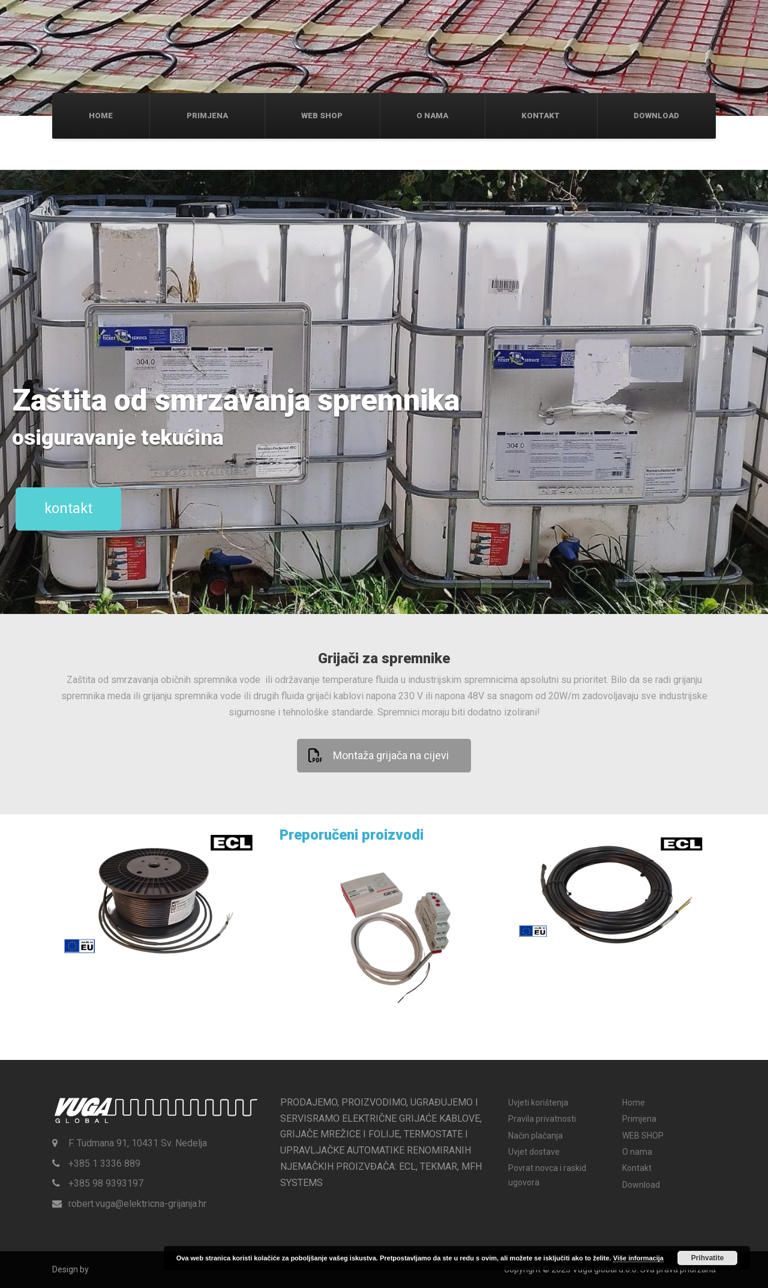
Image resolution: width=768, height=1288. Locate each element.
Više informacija (638, 1258)
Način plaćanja (535, 1135)
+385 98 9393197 (105, 1183)
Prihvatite (707, 1258)
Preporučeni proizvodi (352, 834)
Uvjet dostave (534, 1152)
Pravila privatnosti (542, 1119)
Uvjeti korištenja (538, 1102)
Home (101, 115)
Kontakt (540, 115)
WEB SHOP (322, 115)
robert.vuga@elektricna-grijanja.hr (137, 1203)
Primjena (207, 115)
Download (656, 115)
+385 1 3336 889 (104, 1163)
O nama (432, 115)
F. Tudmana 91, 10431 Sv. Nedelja (137, 1143)
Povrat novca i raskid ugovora (547, 1175)
